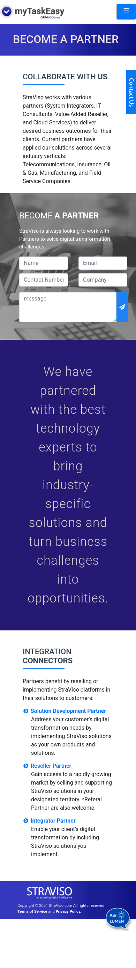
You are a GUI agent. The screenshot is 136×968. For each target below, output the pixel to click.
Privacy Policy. (68, 911)
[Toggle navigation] (126, 12)
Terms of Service (32, 911)
